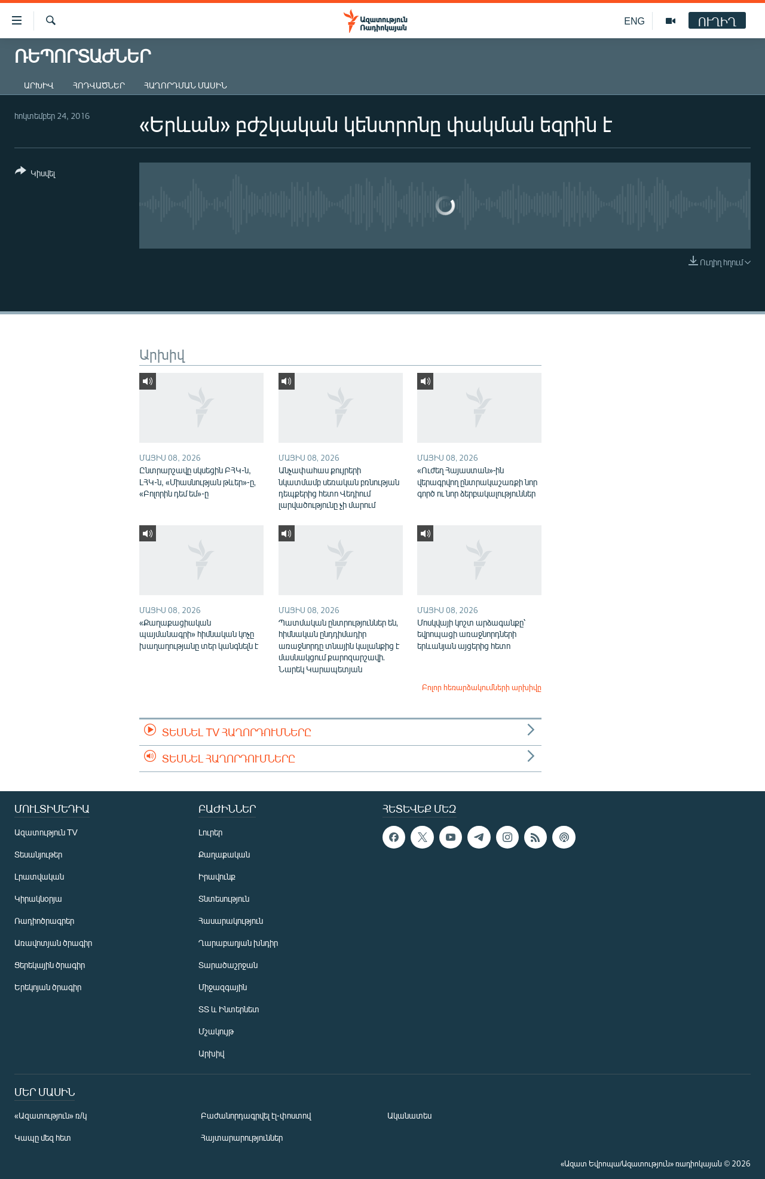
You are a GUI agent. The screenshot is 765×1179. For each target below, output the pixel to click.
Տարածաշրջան (228, 965)
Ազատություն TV (46, 832)
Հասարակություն (230, 920)
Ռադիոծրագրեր (44, 920)
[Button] (35, 174)
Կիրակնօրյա (38, 898)
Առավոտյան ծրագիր (53, 943)
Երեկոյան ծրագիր (47, 987)
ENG (634, 20)
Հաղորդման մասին (185, 85)
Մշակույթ (216, 1031)
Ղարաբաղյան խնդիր (238, 943)
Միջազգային (222, 987)
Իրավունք (216, 876)
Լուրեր (210, 832)
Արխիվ (39, 85)
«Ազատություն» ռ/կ (50, 1115)
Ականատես (409, 1115)
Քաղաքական (224, 854)
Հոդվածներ (99, 85)
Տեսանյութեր (38, 854)
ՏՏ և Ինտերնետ (228, 1009)
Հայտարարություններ (242, 1137)
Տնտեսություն (223, 898)
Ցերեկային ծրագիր (49, 965)
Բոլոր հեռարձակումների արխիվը (481, 687)
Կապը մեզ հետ (42, 1137)
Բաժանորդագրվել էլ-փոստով (256, 1115)
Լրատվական (39, 876)
